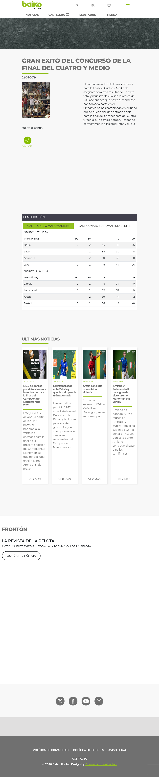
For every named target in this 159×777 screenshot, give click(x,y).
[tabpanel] (79, 268)
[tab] (48, 226)
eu (93, 5)
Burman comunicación (101, 764)
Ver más (35, 479)
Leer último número (21, 556)
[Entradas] (109, 5)
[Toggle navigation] (128, 6)
